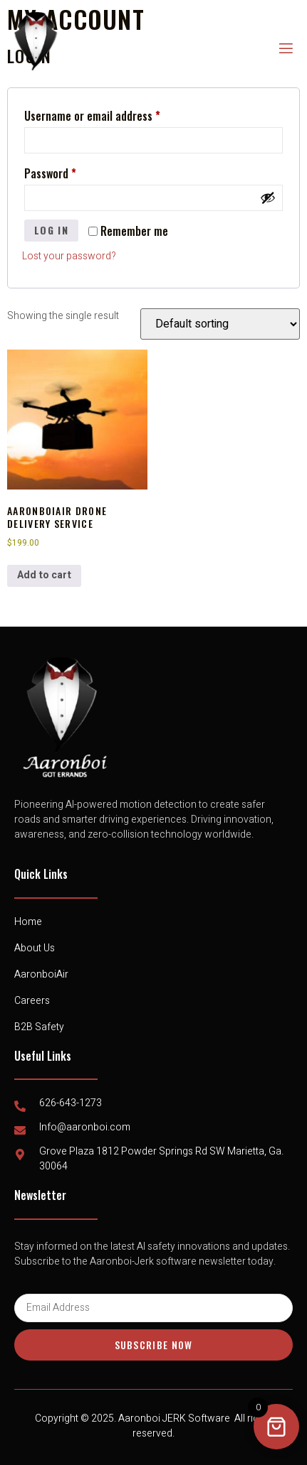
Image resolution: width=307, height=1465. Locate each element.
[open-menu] (285, 49)
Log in (51, 229)
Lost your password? (69, 256)
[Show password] (268, 197)
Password (71, 172)
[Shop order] (220, 324)
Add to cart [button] (44, 575)
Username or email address (113, 114)
